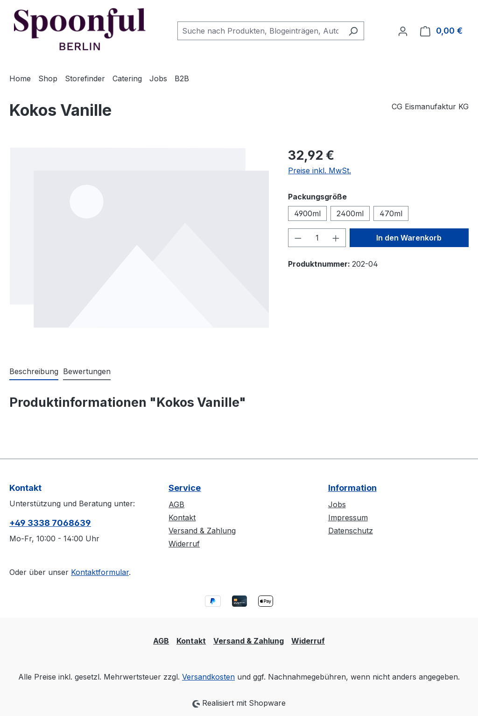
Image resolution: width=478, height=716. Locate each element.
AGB (176, 504)
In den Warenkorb (409, 237)
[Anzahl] (317, 237)
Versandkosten (208, 676)
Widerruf (184, 543)
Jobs (337, 504)
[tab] (33, 371)
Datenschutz (350, 530)
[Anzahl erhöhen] (336, 237)
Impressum (348, 517)
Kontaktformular (100, 572)
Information (352, 488)
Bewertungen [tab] (87, 371)
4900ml (307, 213)
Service (185, 488)
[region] (139, 246)
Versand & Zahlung (202, 530)
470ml (391, 213)
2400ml (350, 213)
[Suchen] (353, 30)
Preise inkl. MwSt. (319, 170)
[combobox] (260, 30)
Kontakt (182, 517)
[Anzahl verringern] (298, 237)
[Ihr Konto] (403, 30)
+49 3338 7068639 (50, 523)
